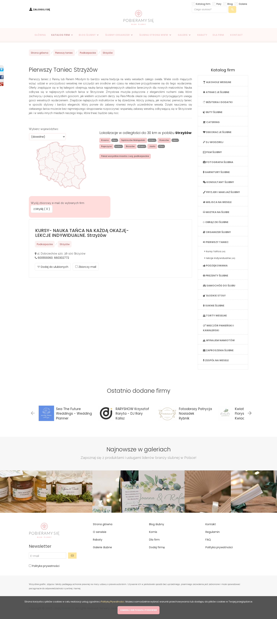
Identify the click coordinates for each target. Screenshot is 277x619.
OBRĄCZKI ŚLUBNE (215, 222)
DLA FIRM (218, 35)
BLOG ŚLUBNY (87, 35)
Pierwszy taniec (64, 52)
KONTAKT (236, 35)
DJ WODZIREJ (213, 142)
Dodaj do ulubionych (52, 267)
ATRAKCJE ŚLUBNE (216, 92)
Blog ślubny (156, 524)
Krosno (105, 140)
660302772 (61, 258)
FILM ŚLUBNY (212, 152)
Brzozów (130, 146)
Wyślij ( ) (41, 209)
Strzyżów (108, 52)
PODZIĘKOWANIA (215, 265)
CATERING (211, 122)
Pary (218, 3)
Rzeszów (164, 140)
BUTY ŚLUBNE (212, 112)
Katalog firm (203, 3)
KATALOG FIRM (60, 35)
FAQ (208, 540)
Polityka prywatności (45, 566)
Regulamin (212, 532)
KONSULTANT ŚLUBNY (218, 182)
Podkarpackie (88, 52)
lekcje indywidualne (219, 258)
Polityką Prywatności (112, 601)
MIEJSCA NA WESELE (217, 202)
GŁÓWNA (40, 35)
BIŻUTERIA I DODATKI (218, 102)
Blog (230, 3)
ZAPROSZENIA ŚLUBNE (218, 350)
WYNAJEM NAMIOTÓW (219, 340)
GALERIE (183, 35)
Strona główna (39, 52)
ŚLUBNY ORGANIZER (117, 35)
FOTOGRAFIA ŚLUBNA (218, 162)
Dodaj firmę (157, 547)
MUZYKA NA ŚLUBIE (216, 212)
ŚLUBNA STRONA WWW (153, 35)
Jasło (152, 146)
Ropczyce (106, 146)
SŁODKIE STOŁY (214, 295)
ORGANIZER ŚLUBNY (217, 232)
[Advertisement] (110, 310)
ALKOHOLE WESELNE (217, 82)
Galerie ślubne (102, 547)
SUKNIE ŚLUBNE (213, 305)
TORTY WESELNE (215, 315)
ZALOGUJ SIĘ (41, 9)
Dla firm (154, 540)
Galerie (243, 3)
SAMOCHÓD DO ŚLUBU (219, 285)
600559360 (45, 258)
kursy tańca (214, 251)
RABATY (202, 35)
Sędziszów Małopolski (133, 140)
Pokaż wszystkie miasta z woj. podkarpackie (125, 156)
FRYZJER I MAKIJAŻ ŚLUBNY (221, 192)
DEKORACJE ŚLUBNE (217, 132)
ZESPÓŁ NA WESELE (216, 360)
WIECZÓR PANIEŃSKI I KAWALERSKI (218, 328)
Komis (153, 532)
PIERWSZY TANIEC (216, 242)
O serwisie (99, 532)
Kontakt (210, 524)
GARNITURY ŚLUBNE (216, 172)
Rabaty (97, 540)
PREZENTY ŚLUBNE (215, 275)
